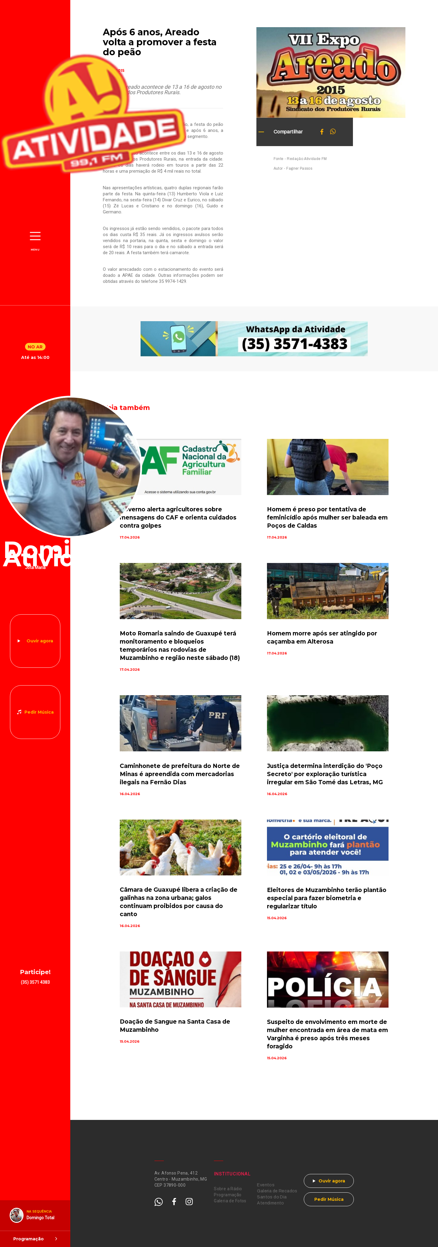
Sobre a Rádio (228, 1188)
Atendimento (270, 1203)
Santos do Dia (272, 1197)
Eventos (266, 1185)
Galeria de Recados (277, 1191)
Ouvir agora (40, 641)
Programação (228, 1194)
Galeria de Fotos (230, 1200)
